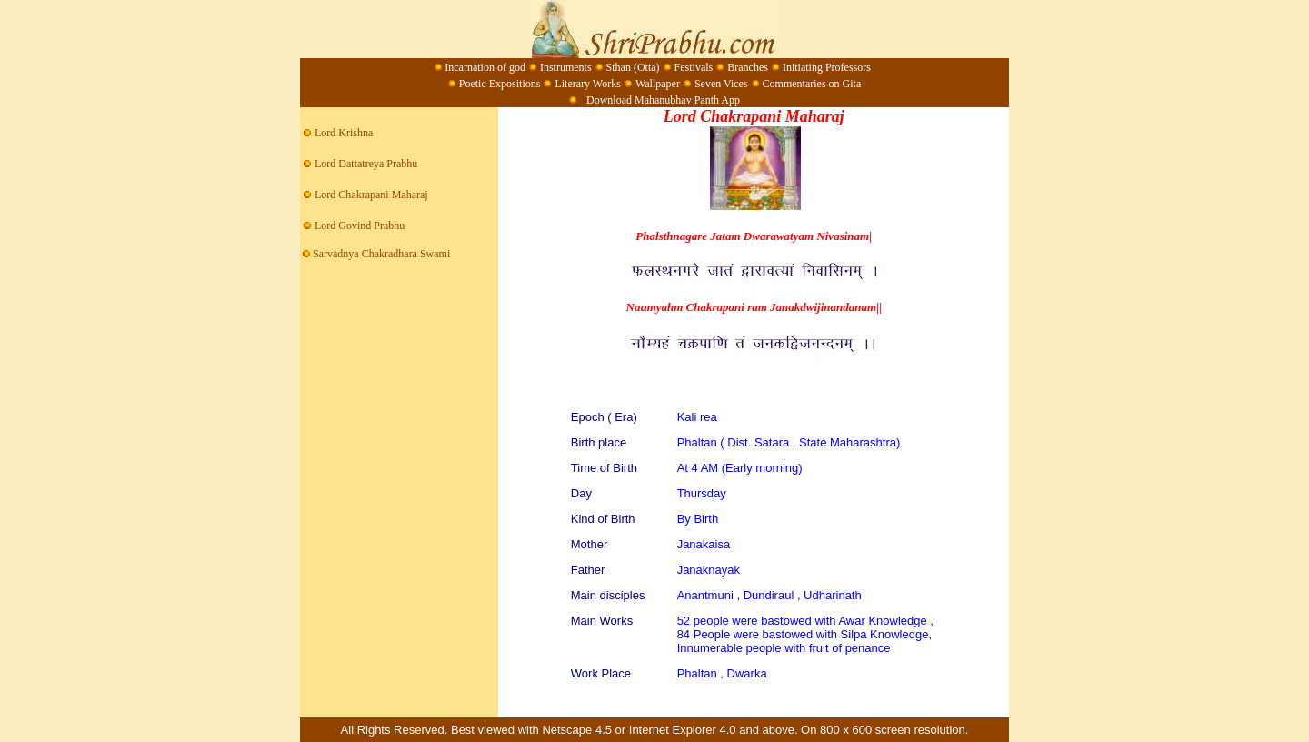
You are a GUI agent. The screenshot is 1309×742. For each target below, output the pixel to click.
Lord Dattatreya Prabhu (366, 163)
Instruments (566, 67)
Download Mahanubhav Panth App (662, 100)
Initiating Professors (827, 67)
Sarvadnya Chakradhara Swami (375, 253)
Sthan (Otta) (633, 67)
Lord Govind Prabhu (360, 225)
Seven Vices (721, 83)
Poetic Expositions (500, 83)
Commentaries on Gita (812, 83)
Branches (747, 67)
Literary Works (587, 83)
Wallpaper (657, 83)
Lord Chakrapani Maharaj (371, 194)
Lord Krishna (344, 132)
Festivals (694, 67)
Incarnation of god (485, 67)
